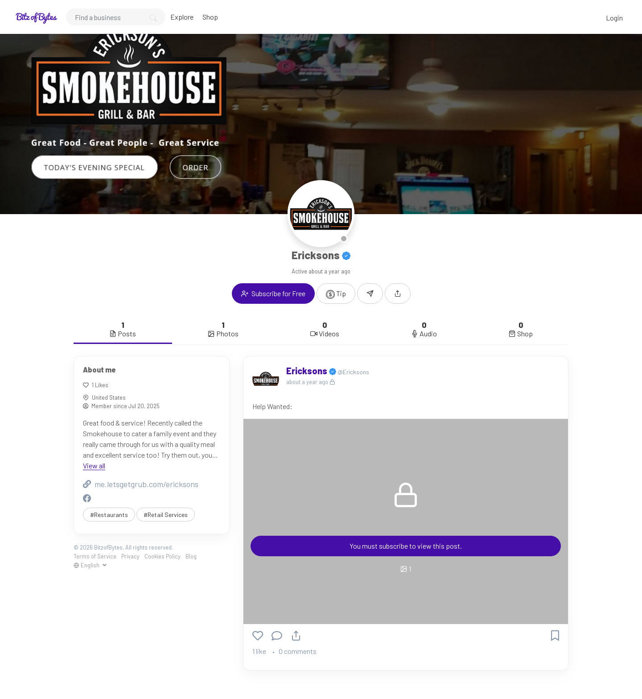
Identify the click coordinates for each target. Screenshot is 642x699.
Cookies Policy (162, 556)
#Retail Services (166, 514)
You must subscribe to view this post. (406, 546)
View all (94, 465)
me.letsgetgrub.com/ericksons (140, 484)
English (87, 565)
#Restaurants (109, 514)
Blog (191, 556)
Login (614, 17)
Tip (336, 294)
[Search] (116, 17)
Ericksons (307, 370)
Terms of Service (95, 556)
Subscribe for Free (273, 293)
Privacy (130, 556)
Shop (210, 16)
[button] (398, 293)
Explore (181, 16)
